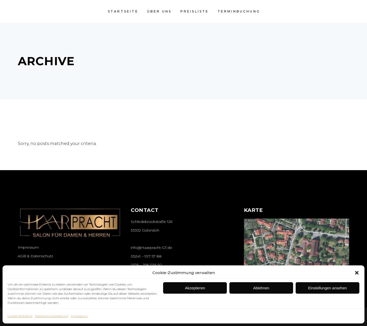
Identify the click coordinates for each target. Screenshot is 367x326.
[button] (356, 272)
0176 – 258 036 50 (146, 265)
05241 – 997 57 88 (146, 256)
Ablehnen (261, 288)
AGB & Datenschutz (35, 256)
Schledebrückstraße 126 (151, 221)
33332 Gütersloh (145, 230)
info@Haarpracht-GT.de (151, 247)
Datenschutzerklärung (51, 316)
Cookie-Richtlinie (20, 316)
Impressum (79, 316)
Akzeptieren (195, 288)
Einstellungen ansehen (327, 288)
